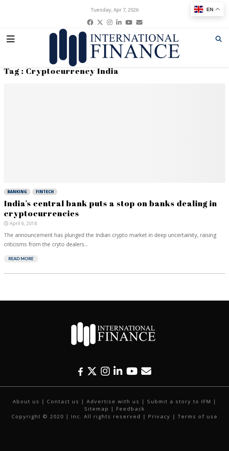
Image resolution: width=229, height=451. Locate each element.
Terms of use (198, 416)
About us (26, 401)
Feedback (130, 408)
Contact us (63, 401)
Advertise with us (113, 401)
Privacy (159, 416)
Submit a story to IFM (179, 401)
